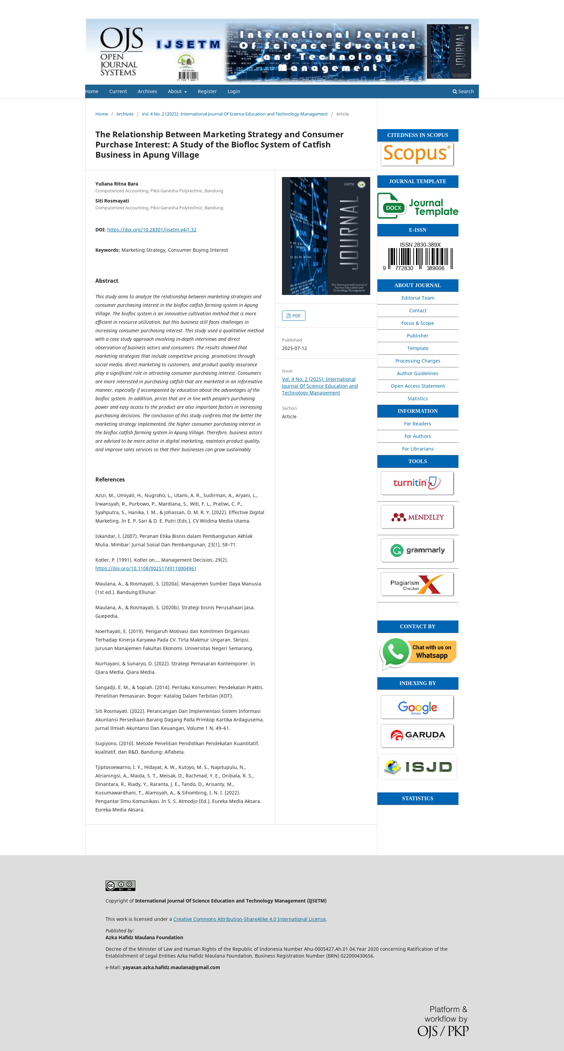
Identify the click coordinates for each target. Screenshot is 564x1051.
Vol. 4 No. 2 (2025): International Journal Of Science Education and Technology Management (235, 114)
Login (234, 91)
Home (91, 91)
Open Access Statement (418, 386)
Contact (418, 310)
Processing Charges (417, 360)
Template (418, 348)
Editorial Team (417, 298)
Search (463, 91)
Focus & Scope (417, 323)
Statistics (418, 398)
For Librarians (418, 448)
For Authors (418, 436)
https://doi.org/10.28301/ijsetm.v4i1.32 (151, 229)
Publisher (418, 335)
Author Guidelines (417, 373)
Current (118, 91)
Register (207, 91)
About (175, 91)
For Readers (417, 423)
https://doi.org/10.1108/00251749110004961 (146, 568)
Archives (147, 91)
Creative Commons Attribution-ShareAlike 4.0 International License (249, 919)
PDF (296, 316)
